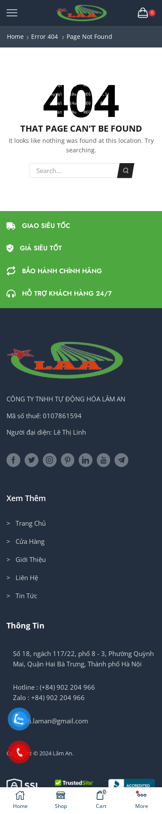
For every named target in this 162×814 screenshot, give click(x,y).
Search (126, 171)
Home (15, 36)
